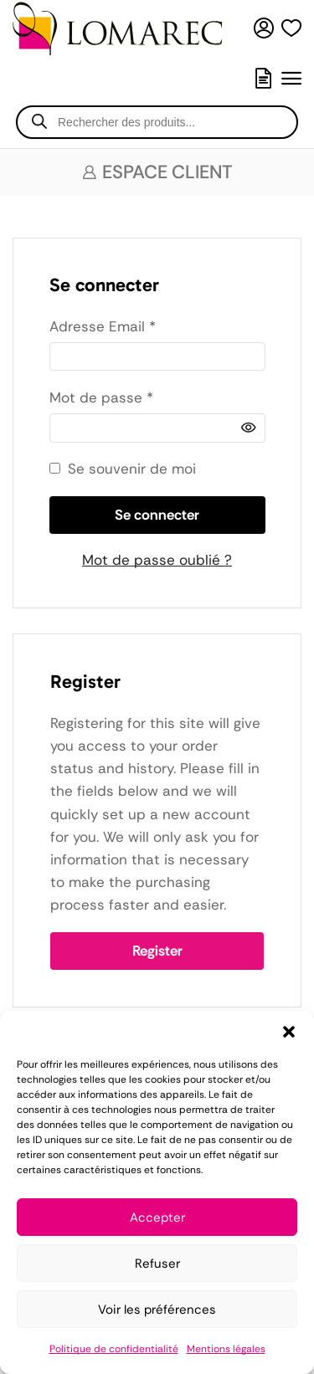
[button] (289, 1031)
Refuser (157, 1263)
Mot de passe (101, 397)
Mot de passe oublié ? (157, 560)
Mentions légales (226, 1349)
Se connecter (157, 514)
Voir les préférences (157, 1309)
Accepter (157, 1217)
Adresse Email (102, 325)
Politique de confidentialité (113, 1349)
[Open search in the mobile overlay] (157, 122)
